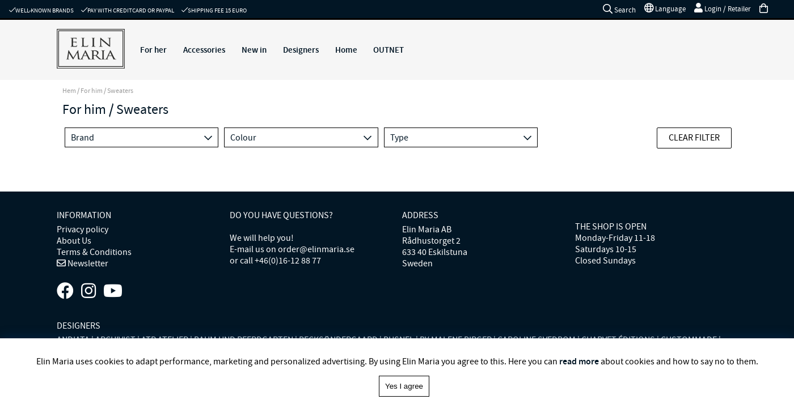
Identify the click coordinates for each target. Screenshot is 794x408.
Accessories (204, 50)
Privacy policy (82, 229)
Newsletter (87, 263)
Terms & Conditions (94, 252)
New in (254, 50)
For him (92, 90)
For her (153, 50)
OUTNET (388, 50)
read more (579, 361)
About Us (74, 240)
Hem (69, 90)
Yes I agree (404, 386)
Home (346, 50)
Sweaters (120, 90)
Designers (301, 50)
